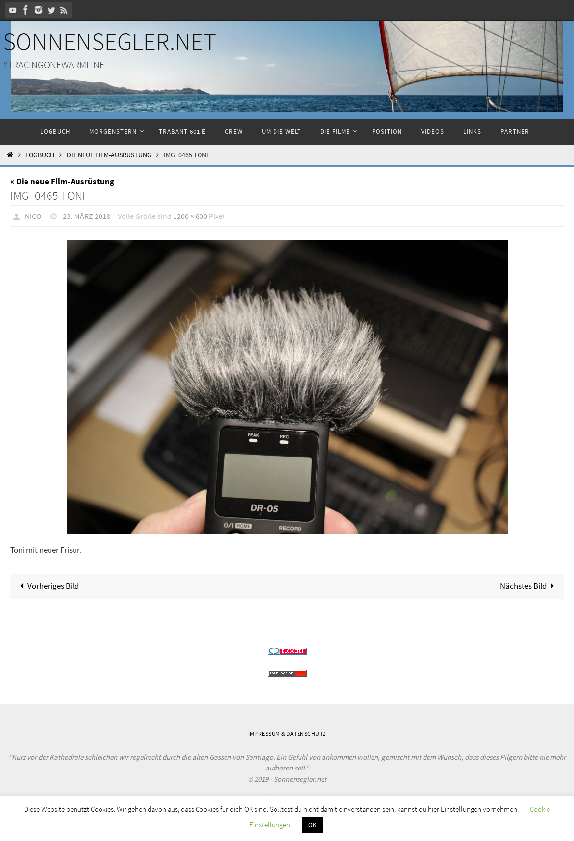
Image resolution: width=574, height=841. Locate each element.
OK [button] (312, 825)
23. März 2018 (86, 216)
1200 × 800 (190, 216)
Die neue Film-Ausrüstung (109, 155)
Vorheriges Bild (47, 585)
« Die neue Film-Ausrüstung (62, 181)
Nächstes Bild (529, 585)
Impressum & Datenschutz (287, 733)
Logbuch (39, 155)
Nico (33, 216)
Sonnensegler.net (109, 41)
